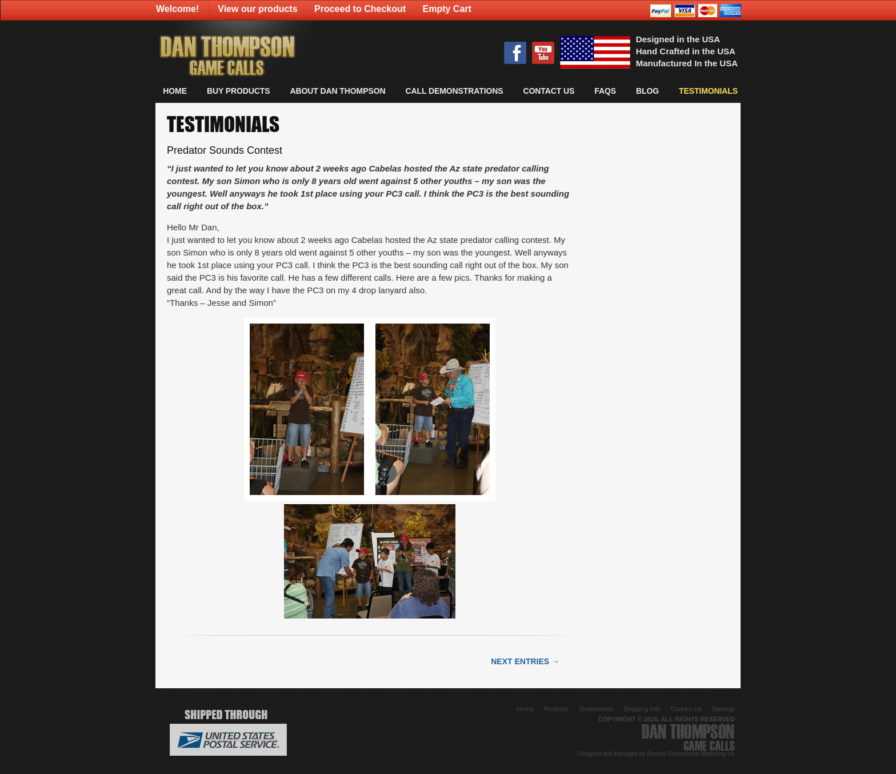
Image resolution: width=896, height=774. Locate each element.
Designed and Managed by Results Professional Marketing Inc (656, 754)
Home (175, 90)
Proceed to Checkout (360, 9)
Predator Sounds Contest (224, 150)
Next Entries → (525, 661)
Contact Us (685, 708)
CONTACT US (548, 90)
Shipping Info (641, 708)
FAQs (605, 90)
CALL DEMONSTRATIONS (454, 90)
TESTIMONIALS (708, 90)
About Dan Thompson (337, 90)
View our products (257, 9)
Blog (647, 90)
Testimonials (596, 708)
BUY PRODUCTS (238, 90)
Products (556, 708)
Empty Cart (447, 9)
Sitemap (723, 708)
